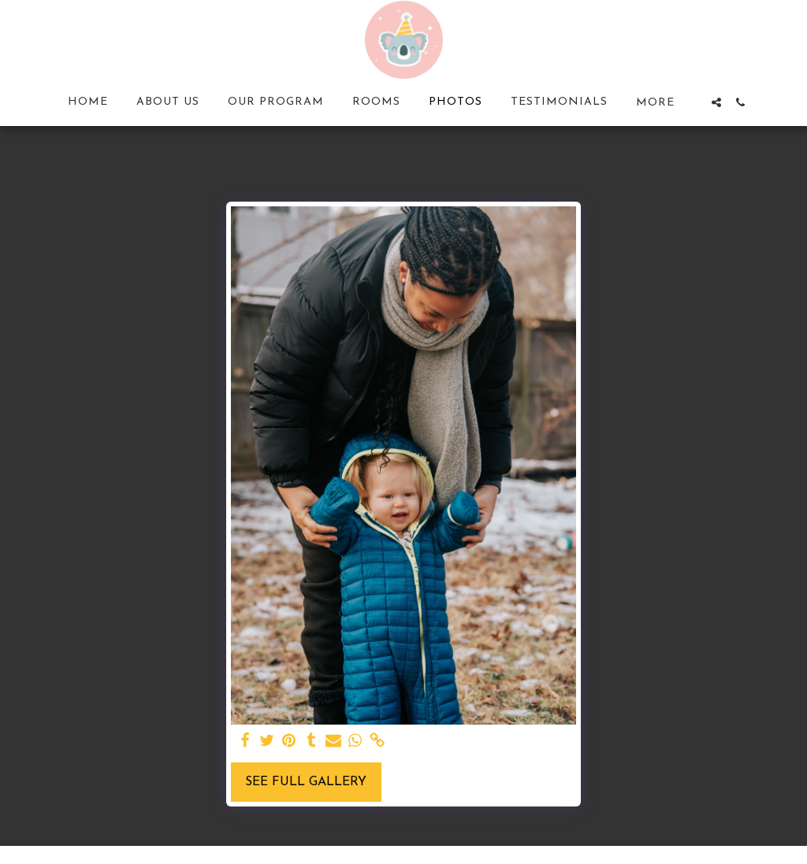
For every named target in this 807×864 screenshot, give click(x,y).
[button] (716, 102)
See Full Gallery (305, 782)
